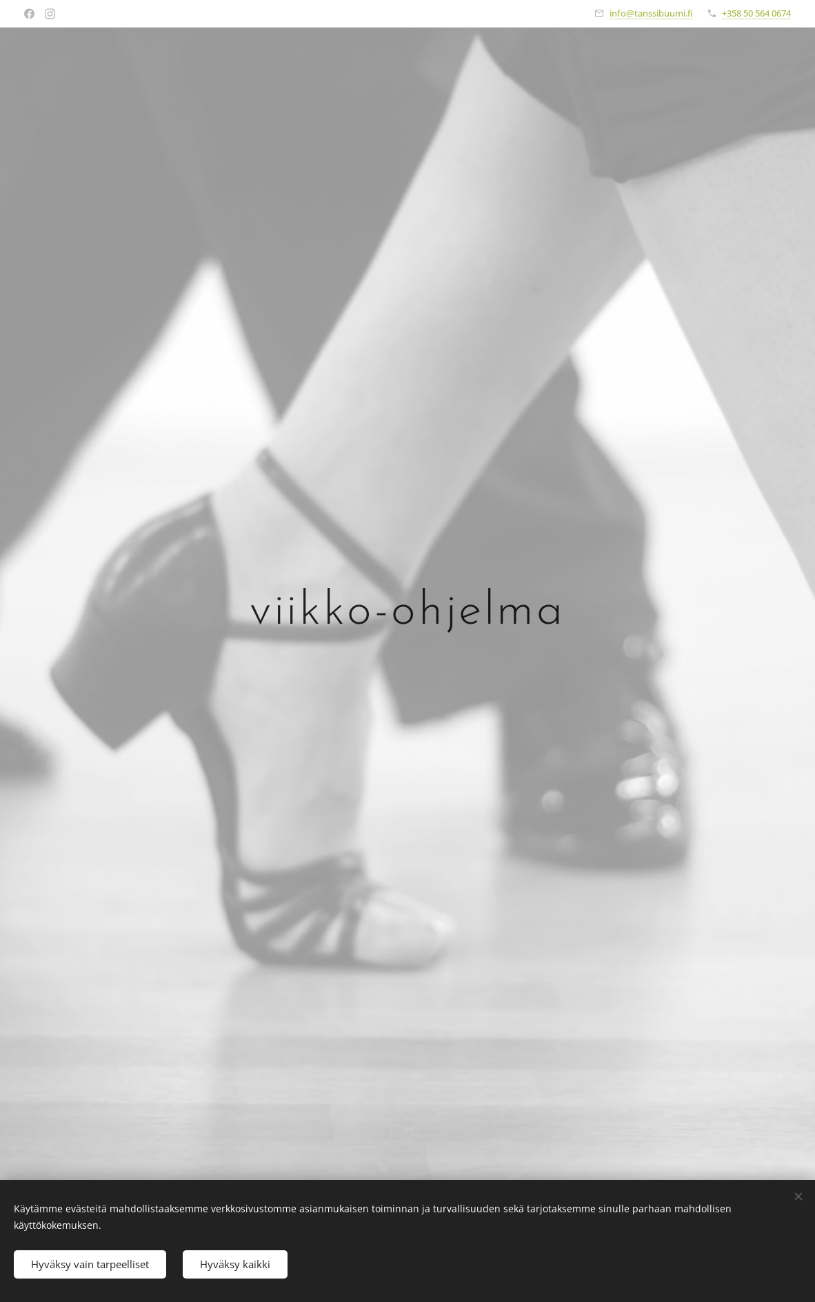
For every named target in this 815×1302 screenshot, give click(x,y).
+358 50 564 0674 (756, 13)
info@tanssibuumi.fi (651, 13)
